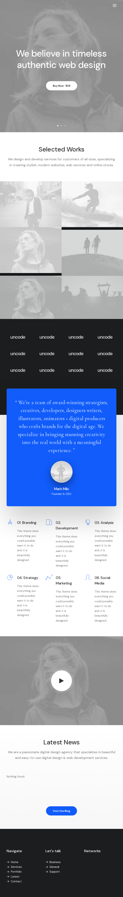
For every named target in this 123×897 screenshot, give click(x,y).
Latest (15, 876)
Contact (16, 881)
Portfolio (16, 871)
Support (54, 871)
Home (14, 862)
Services (16, 867)
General (54, 867)
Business (55, 862)
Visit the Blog (61, 811)
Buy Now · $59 (61, 87)
